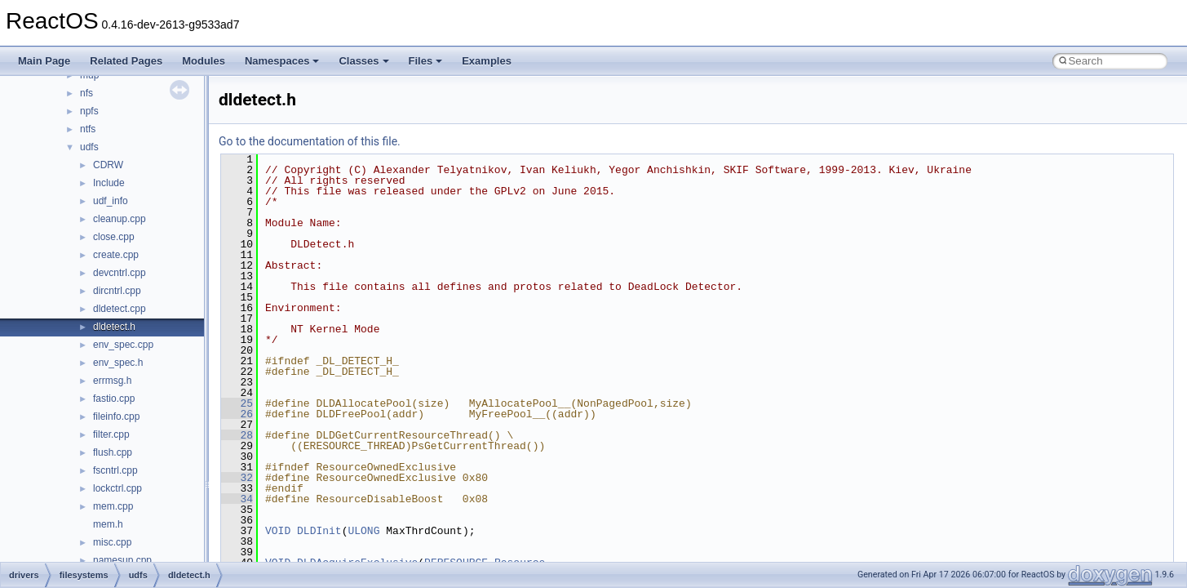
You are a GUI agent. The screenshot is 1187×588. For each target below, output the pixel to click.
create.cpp (116, 255)
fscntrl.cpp (115, 470)
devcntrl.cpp (119, 272)
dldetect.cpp (119, 308)
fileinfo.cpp (116, 416)
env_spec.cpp (123, 344)
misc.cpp (112, 542)
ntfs (87, 129)
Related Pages (126, 61)
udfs (89, 147)
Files (426, 61)
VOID (277, 530)
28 (237, 435)
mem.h (108, 524)
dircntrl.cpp (117, 290)
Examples (487, 61)
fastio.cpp (114, 398)
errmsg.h (112, 380)
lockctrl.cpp (117, 488)
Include (109, 183)
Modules (203, 61)
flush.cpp (112, 452)
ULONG (363, 530)
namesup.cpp (122, 560)
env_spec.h (118, 362)
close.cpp (114, 237)
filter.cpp (111, 434)
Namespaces (282, 61)
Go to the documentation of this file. (310, 141)
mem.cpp (113, 506)
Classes (363, 61)
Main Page (44, 61)
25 (237, 403)
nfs (86, 93)
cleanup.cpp (119, 219)
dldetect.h (114, 326)
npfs (89, 111)
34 (237, 499)
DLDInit (319, 530)
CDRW (108, 165)
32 (237, 477)
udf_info (110, 201)
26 (237, 414)
